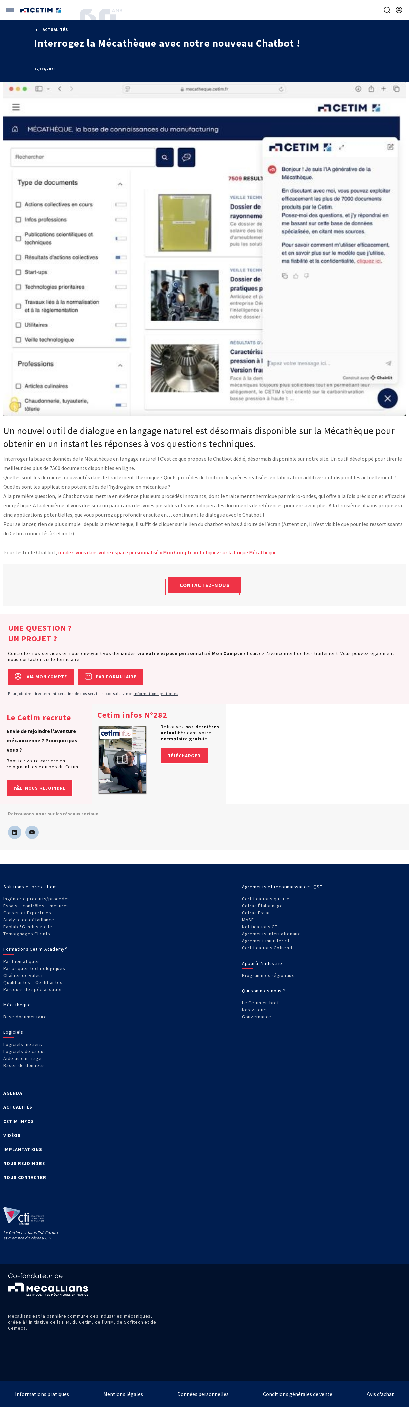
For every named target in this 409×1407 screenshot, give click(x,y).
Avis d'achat (380, 1394)
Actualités (52, 29)
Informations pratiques (156, 693)
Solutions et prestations (30, 887)
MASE (248, 920)
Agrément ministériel (265, 941)
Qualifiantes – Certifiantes (32, 982)
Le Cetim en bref (260, 1003)
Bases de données (24, 1065)
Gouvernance (256, 1017)
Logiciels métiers (22, 1044)
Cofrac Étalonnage (262, 906)
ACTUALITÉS (17, 1107)
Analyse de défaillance (28, 920)
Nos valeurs (255, 1010)
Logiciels (13, 1032)
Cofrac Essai (256, 913)
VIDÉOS (12, 1135)
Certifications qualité (266, 899)
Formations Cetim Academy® (35, 949)
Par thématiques (21, 961)
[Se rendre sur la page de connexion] (399, 10)
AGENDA (12, 1093)
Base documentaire (25, 1017)
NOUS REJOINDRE (24, 1163)
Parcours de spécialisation (33, 989)
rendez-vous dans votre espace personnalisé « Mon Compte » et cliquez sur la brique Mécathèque (167, 552)
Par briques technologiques (34, 968)
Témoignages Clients (26, 934)
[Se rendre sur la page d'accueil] (41, 10)
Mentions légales (123, 1394)
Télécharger (184, 756)
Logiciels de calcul (24, 1051)
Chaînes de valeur (23, 975)
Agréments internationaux (271, 934)
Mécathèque (17, 1005)
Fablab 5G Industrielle (27, 927)
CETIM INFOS (18, 1121)
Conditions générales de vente (297, 1394)
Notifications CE (259, 927)
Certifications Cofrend (267, 948)
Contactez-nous (205, 585)
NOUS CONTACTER (24, 1177)
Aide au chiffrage (22, 1058)
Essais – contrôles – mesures (36, 906)
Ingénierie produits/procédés (36, 899)
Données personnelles (203, 1394)
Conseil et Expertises (27, 913)
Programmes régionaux (268, 975)
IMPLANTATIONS (22, 1149)
